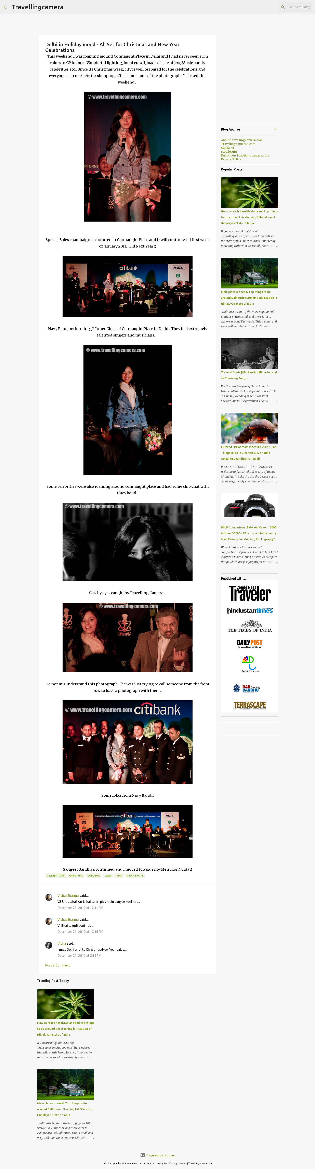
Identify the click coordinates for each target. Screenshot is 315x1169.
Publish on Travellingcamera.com (245, 155)
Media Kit (227, 148)
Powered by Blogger (157, 1155)
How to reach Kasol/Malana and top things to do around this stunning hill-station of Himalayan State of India (65, 1028)
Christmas (76, 875)
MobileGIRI (229, 151)
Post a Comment (57, 965)
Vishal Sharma (68, 895)
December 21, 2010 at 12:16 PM (80, 931)
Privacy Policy (231, 159)
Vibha (61, 943)
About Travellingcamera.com (242, 140)
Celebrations (56, 875)
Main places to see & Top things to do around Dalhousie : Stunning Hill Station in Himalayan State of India (65, 1109)
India (119, 875)
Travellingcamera (37, 7)
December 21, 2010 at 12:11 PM (80, 908)
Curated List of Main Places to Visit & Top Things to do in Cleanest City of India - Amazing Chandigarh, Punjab (248, 452)
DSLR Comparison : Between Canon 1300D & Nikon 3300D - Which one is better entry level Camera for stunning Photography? (249, 533)
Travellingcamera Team (238, 144)
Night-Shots (135, 875)
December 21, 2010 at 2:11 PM (79, 955)
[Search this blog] (290, 7)
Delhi (108, 875)
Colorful (94, 875)
